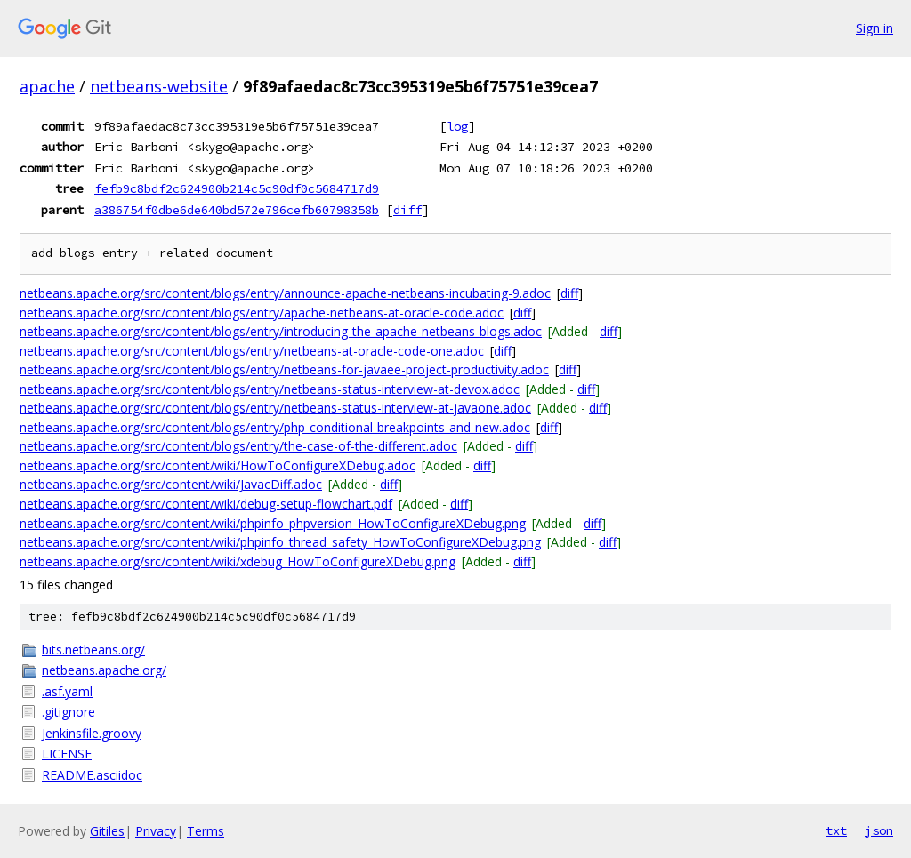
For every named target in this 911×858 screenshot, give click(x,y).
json (879, 830)
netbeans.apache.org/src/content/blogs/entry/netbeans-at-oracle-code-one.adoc (252, 350)
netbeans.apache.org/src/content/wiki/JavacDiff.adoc (171, 484)
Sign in (874, 28)
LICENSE (67, 753)
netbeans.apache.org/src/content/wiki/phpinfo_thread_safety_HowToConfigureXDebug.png (280, 541)
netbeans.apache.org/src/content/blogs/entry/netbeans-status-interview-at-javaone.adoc (275, 407)
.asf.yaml (67, 691)
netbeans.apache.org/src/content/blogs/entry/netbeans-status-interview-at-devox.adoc (270, 389)
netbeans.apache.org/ (104, 670)
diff (407, 210)
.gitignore (68, 711)
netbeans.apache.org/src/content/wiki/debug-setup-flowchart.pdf (206, 503)
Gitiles (107, 830)
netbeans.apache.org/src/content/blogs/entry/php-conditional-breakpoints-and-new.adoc (275, 427)
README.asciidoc (92, 774)
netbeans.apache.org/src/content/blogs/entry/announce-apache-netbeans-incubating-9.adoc (285, 293)
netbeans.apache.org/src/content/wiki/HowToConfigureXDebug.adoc (217, 465)
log (457, 126)
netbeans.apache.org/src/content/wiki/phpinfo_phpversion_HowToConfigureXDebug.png (273, 523)
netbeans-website (159, 86)
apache (47, 86)
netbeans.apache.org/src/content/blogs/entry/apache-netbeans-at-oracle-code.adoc (262, 312)
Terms (205, 830)
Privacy (155, 830)
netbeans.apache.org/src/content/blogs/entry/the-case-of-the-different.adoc (238, 445)
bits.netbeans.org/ (93, 649)
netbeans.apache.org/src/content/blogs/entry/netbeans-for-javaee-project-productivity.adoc (284, 369)
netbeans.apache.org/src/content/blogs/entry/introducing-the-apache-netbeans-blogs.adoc (281, 331)
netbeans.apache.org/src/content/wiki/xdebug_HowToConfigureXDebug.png (238, 561)
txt (836, 830)
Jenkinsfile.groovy (91, 733)
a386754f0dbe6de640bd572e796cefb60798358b (236, 210)
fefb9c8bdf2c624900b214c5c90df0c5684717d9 (236, 188)
